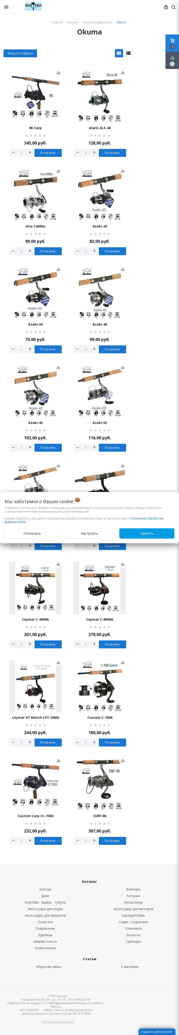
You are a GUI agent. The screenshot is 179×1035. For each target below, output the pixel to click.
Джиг (45, 896)
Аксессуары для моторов (133, 909)
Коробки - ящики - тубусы (45, 902)
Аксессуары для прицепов (45, 915)
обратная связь (48, 966)
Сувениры (133, 941)
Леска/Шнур (133, 902)
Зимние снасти (45, 941)
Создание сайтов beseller (157, 1031)
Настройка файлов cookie (58, 1021)
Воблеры (133, 889)
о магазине (130, 966)
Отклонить (32, 533)
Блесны (45, 889)
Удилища (45, 935)
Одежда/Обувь (133, 915)
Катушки (133, 896)
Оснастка (45, 922)
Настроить (89, 533)
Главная (57, 22)
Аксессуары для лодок (45, 909)
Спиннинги (133, 928)
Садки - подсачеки (133, 922)
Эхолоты (133, 935)
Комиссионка (45, 948)
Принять (147, 533)
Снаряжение (45, 928)
